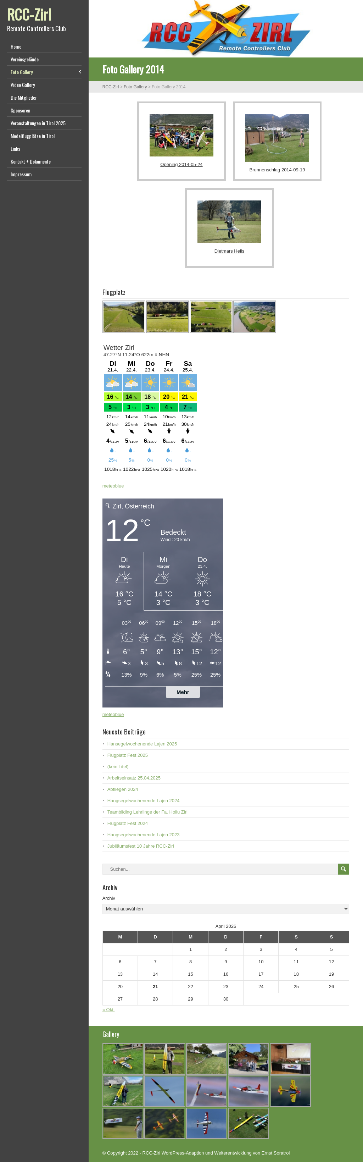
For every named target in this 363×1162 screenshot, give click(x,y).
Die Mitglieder (24, 97)
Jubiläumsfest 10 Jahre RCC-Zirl (140, 846)
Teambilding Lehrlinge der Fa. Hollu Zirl (147, 812)
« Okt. (108, 1009)
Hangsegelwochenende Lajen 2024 (143, 800)
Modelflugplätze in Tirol (33, 135)
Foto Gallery (22, 72)
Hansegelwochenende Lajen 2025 (142, 744)
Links (15, 148)
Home (16, 46)
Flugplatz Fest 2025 (127, 755)
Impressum (21, 174)
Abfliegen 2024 (122, 789)
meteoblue (113, 486)
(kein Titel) (118, 766)
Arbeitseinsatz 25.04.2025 (134, 778)
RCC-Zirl (29, 14)
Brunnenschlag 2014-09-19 (277, 169)
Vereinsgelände (25, 59)
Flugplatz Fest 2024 (127, 823)
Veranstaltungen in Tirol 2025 (38, 123)
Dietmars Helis (229, 251)
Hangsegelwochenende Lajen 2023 (143, 834)
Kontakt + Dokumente (31, 161)
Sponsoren (20, 110)
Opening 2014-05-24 (181, 164)
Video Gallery (23, 84)
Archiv (108, 898)
